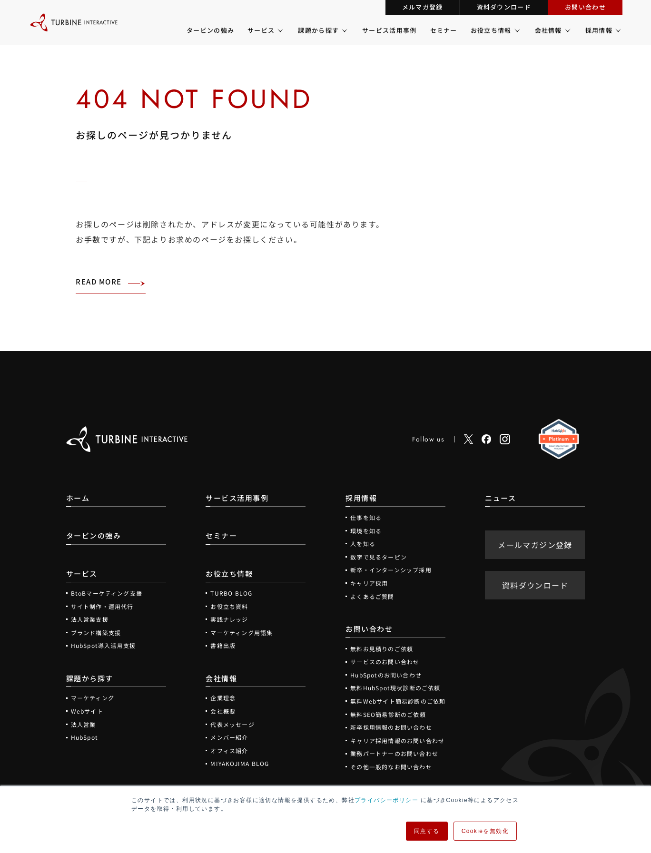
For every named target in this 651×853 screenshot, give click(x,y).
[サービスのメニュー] (280, 30)
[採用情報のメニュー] (617, 30)
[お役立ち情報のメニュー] (517, 30)
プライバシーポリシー (386, 800)
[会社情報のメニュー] (567, 30)
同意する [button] (427, 831)
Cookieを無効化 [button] (485, 831)
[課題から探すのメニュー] (344, 30)
